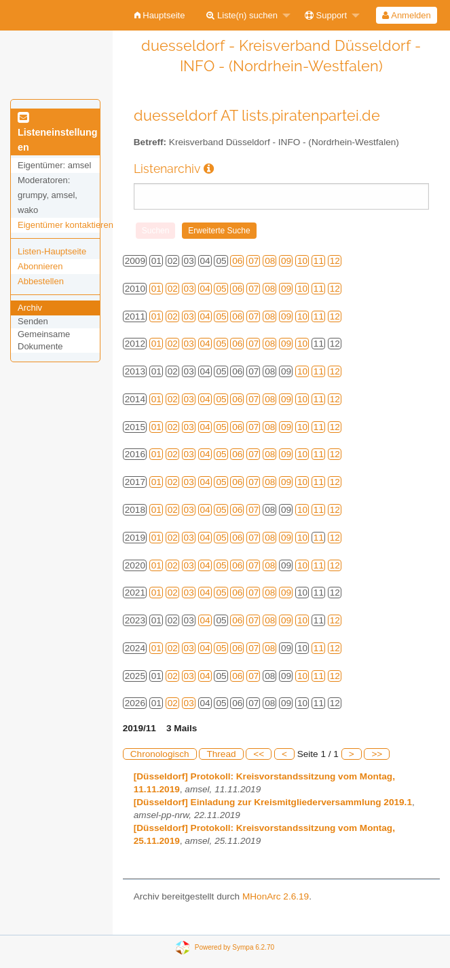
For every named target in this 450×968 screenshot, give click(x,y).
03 (189, 289)
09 (286, 261)
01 (156, 289)
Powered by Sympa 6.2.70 (234, 947)
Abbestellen (41, 281)
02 (173, 289)
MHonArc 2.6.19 (275, 896)
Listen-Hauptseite (52, 251)
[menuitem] (160, 15)
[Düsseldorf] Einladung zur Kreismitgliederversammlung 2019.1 (273, 802)
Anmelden (406, 15)
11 (319, 261)
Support (326, 15)
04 (205, 289)
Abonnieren (40, 266)
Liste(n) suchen (242, 15)
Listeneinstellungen (58, 133)
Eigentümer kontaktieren (65, 225)
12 (335, 261)
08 (270, 261)
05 (221, 289)
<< (258, 754)
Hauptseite (159, 15)
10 (302, 261)
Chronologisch (159, 754)
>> (376, 754)
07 (253, 261)
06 (237, 261)
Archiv (30, 308)
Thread (221, 754)
